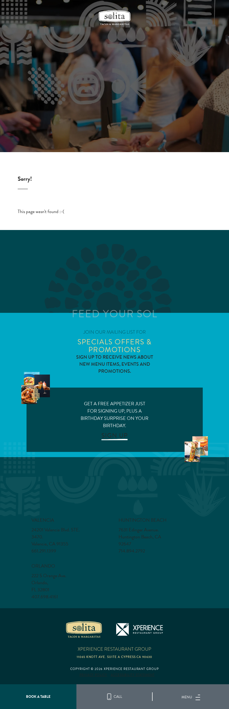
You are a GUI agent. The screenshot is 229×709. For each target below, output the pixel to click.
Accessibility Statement (133, 675)
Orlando (43, 565)
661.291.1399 (43, 551)
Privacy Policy (93, 675)
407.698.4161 (44, 596)
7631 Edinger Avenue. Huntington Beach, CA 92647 (140, 536)
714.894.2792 (132, 551)
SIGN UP (114, 435)
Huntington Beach (143, 520)
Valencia (42, 520)
